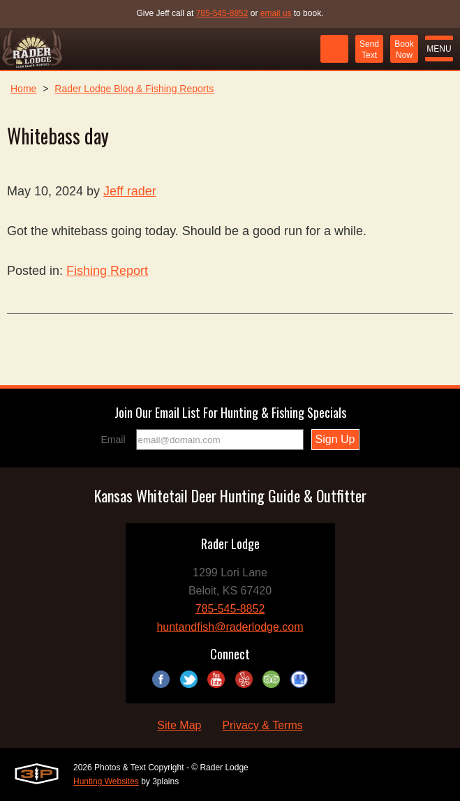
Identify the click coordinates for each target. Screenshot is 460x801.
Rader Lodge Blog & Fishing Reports (134, 88)
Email (113, 439)
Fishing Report (107, 271)
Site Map (179, 725)
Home (23, 88)
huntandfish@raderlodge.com (229, 627)
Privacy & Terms (262, 725)
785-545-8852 (222, 13)
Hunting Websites (106, 781)
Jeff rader (129, 191)
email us (276, 13)
